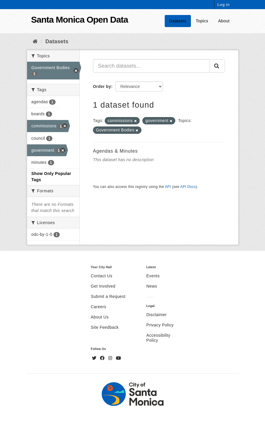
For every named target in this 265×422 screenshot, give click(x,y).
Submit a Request (108, 296)
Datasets (177, 21)
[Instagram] (111, 358)
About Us (100, 317)
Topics (202, 21)
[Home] (35, 41)
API (168, 187)
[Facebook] (103, 358)
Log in (223, 4)
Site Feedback (105, 327)
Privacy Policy (160, 325)
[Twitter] (95, 358)
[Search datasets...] (151, 66)
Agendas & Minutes (115, 151)
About (224, 21)
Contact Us (101, 275)
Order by (102, 86)
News (151, 286)
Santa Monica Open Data (79, 19)
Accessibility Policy (158, 338)
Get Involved (103, 286)
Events (153, 275)
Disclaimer (156, 314)
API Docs (188, 187)
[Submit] (217, 66)
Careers (98, 306)
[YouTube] (118, 358)
